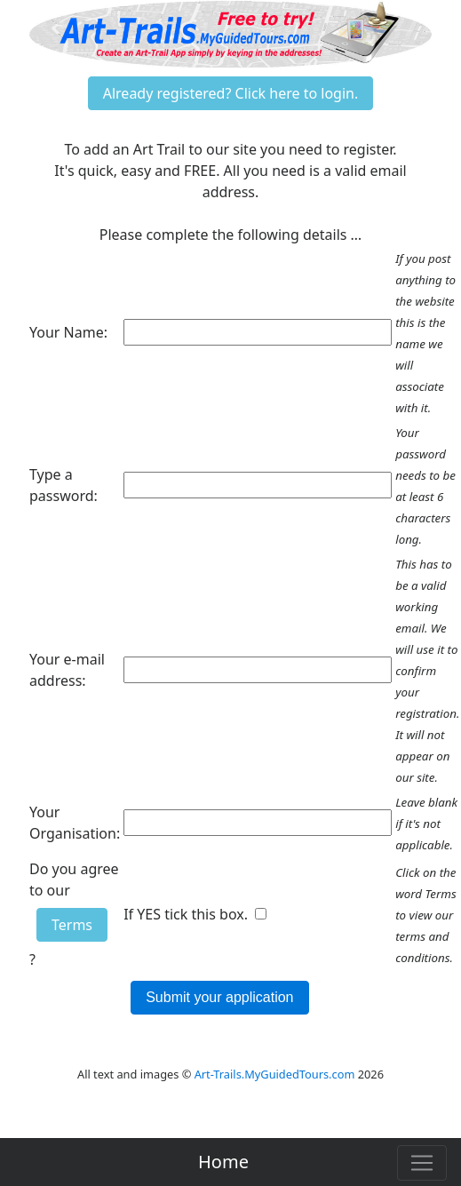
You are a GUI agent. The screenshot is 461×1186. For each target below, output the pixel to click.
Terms (72, 925)
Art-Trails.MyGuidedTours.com (275, 1074)
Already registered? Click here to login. (231, 93)
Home (223, 1162)
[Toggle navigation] (422, 1163)
